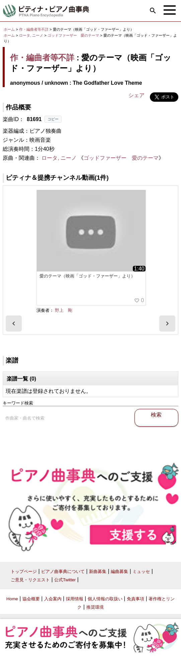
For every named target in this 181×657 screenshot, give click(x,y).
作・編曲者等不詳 (34, 29)
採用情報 (74, 598)
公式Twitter (65, 579)
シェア (136, 95)
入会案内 (53, 598)
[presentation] (14, 323)
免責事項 (135, 598)
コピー (53, 119)
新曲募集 (97, 571)
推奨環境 (95, 607)
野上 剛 (63, 310)
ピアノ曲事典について (63, 571)
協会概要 (31, 598)
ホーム (9, 29)
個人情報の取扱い (105, 598)
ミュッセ (141, 571)
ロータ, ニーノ (31, 35)
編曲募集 (119, 571)
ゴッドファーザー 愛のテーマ (74, 35)
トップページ (24, 571)
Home (12, 598)
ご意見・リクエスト (30, 579)
